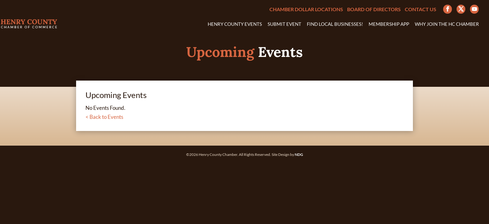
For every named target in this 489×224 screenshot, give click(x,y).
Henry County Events (235, 24)
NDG (299, 154)
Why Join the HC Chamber (447, 24)
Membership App (389, 24)
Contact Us (420, 9)
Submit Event (284, 24)
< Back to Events (104, 117)
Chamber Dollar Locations (306, 9)
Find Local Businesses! (335, 24)
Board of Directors (374, 9)
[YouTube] (474, 9)
